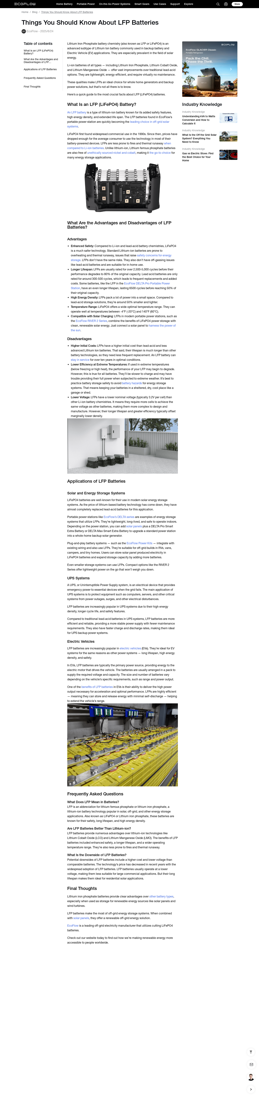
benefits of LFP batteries (97, 687)
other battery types (161, 896)
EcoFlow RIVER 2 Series (91, 321)
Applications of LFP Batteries (40, 69)
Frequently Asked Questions (40, 78)
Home (25, 12)
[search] (218, 4)
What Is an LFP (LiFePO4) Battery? (38, 52)
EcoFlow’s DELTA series (119, 517)
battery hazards (132, 383)
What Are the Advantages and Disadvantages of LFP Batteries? (41, 61)
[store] (237, 4)
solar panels (134, 526)
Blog (34, 12)
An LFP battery (76, 112)
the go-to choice (160, 152)
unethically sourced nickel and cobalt (111, 152)
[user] (226, 4)
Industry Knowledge (193, 111)
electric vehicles (130, 648)
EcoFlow (72, 925)
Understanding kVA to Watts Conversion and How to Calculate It (198, 120)
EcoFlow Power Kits (139, 543)
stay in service (80, 360)
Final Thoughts (32, 86)
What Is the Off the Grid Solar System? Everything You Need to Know (199, 138)
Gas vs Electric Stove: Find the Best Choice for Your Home (197, 157)
